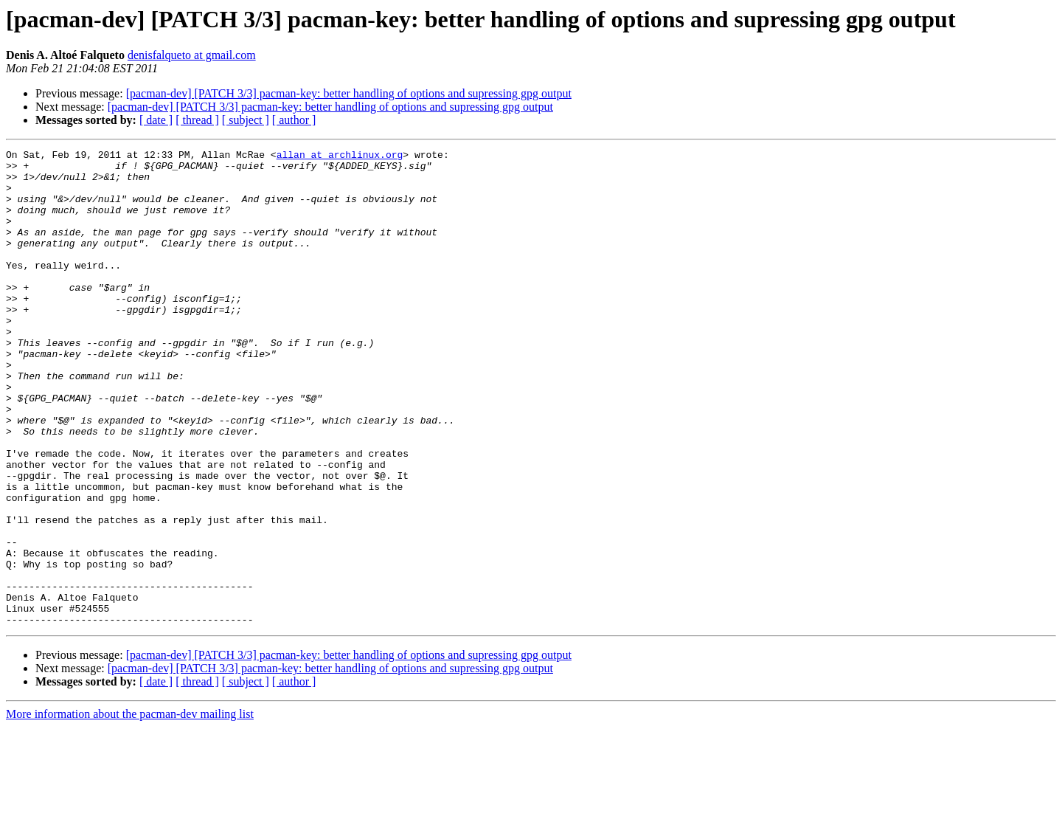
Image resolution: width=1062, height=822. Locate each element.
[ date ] (156, 120)
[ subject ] (245, 120)
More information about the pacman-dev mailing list (130, 809)
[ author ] (294, 120)
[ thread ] (197, 120)
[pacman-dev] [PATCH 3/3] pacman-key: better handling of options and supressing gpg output (349, 93)
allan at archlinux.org (340, 156)
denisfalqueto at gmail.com (192, 55)
